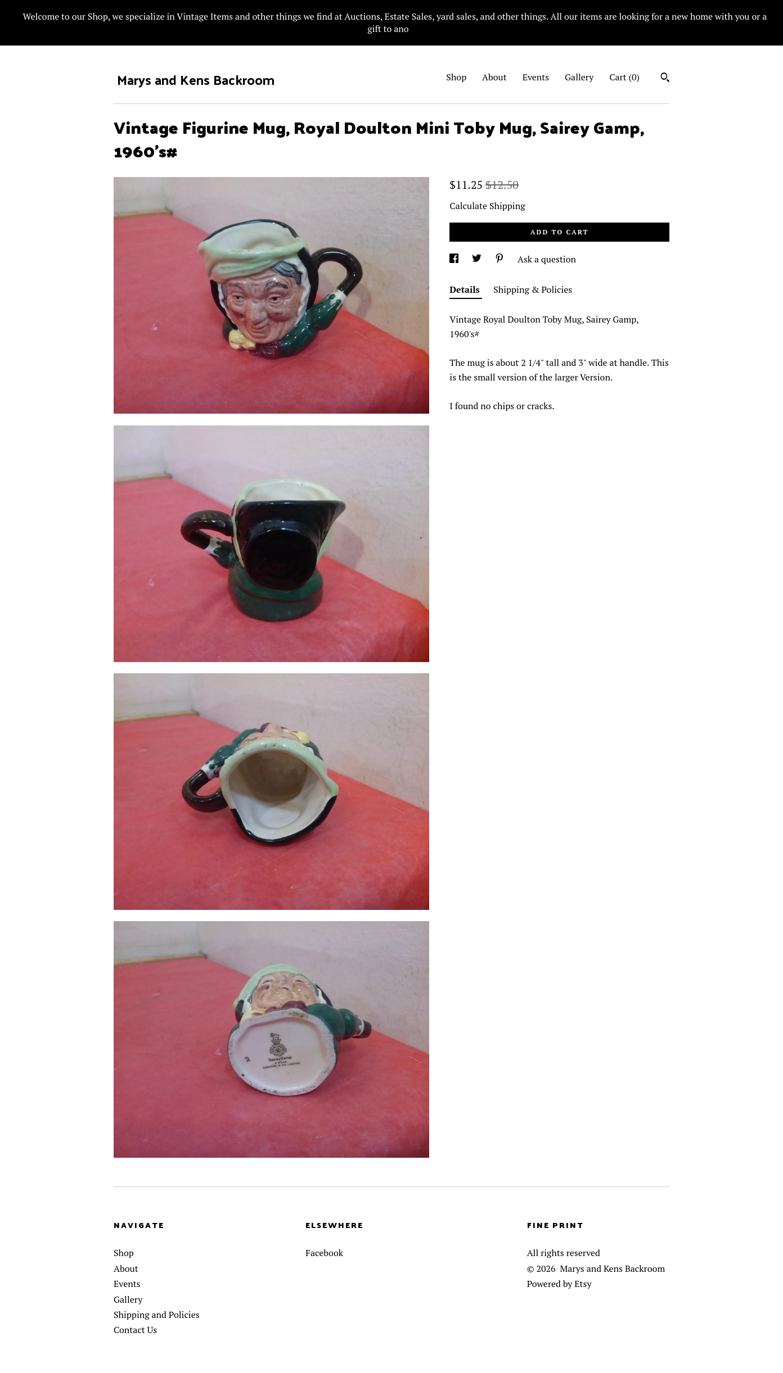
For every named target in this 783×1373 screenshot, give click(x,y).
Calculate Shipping (487, 206)
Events (536, 77)
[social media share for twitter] (478, 259)
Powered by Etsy (559, 1283)
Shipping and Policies (157, 1314)
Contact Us (135, 1330)
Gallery (579, 77)
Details (465, 289)
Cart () (624, 77)
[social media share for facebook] (455, 259)
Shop (456, 77)
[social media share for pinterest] (500, 259)
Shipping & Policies (532, 289)
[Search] (665, 78)
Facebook (324, 1253)
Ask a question (547, 259)
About (494, 77)
